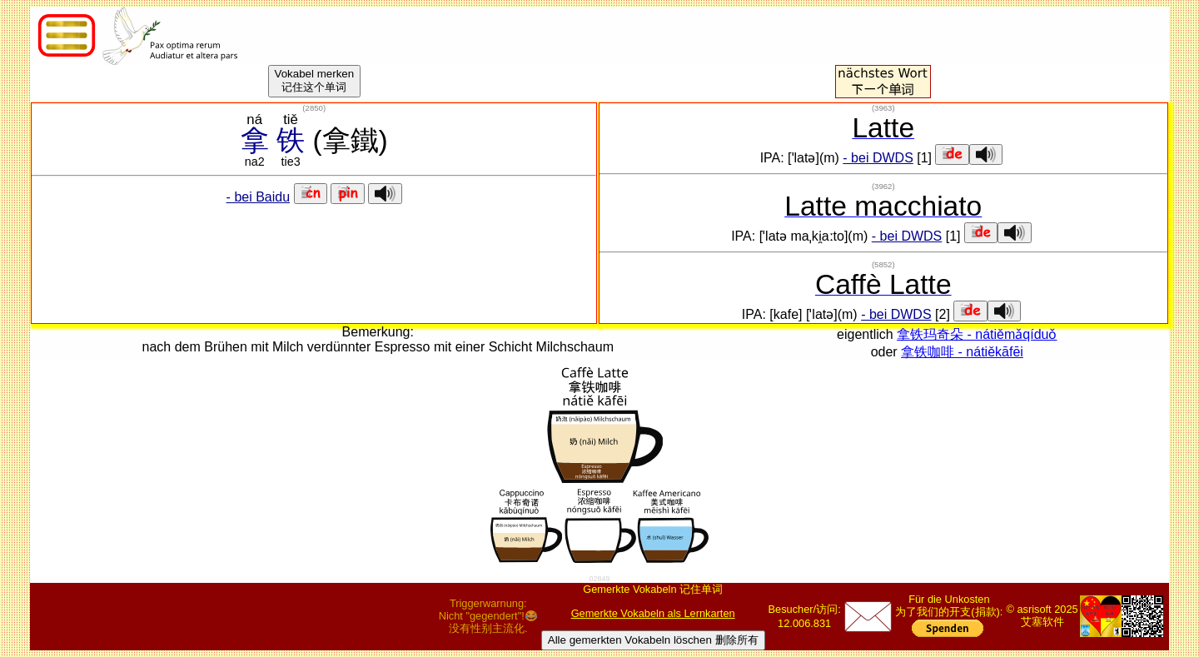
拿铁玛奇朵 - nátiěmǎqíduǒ (977, 334)
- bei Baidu (258, 197)
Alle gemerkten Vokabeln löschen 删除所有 (653, 640)
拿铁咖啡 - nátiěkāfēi (962, 352)
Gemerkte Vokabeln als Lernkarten (653, 613)
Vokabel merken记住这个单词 (315, 80)
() (314, 107)
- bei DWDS (878, 158)
